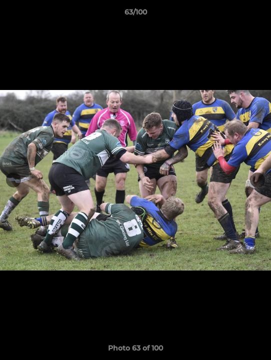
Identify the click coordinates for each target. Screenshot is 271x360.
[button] (259, 14)
